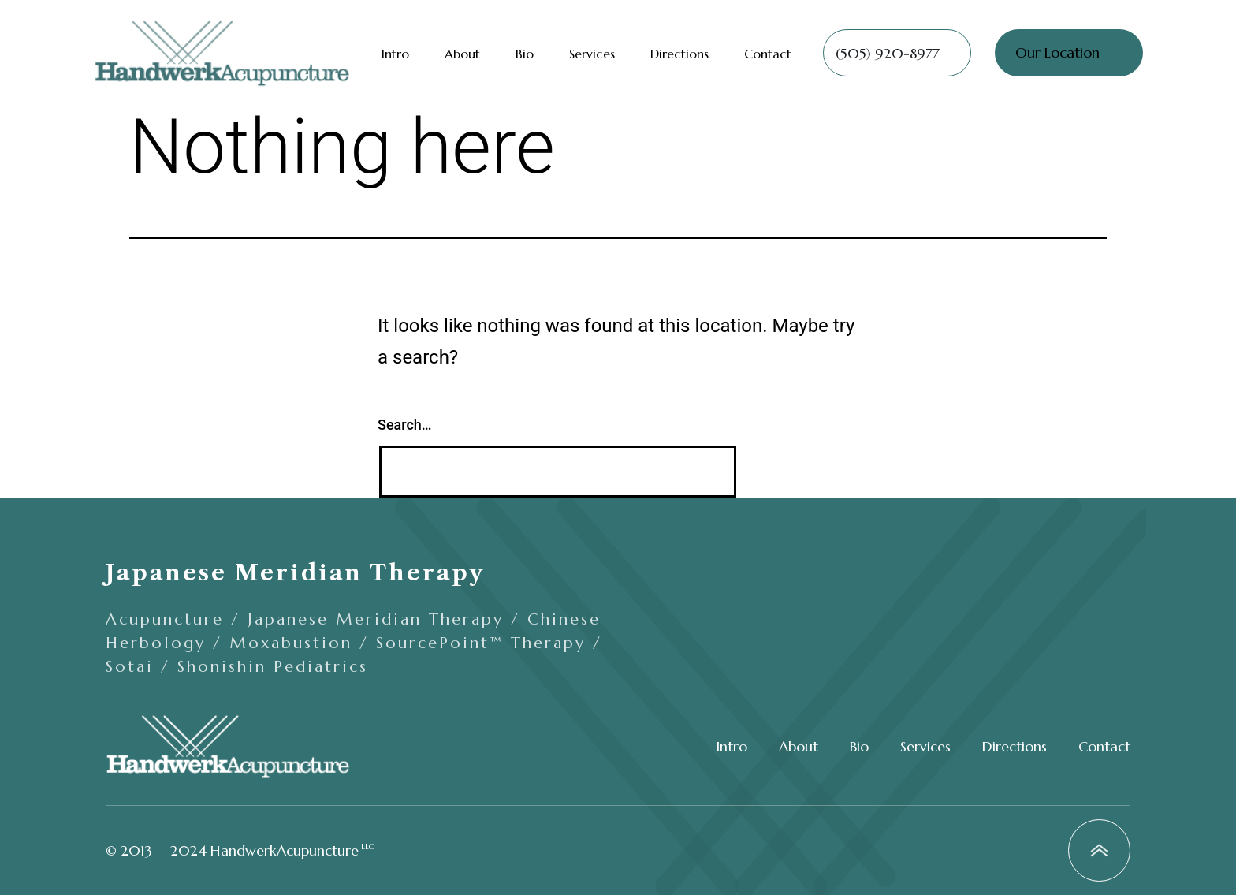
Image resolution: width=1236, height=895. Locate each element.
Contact (767, 54)
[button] (897, 52)
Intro (395, 54)
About (462, 54)
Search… (405, 424)
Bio (525, 54)
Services (592, 54)
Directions (679, 54)
